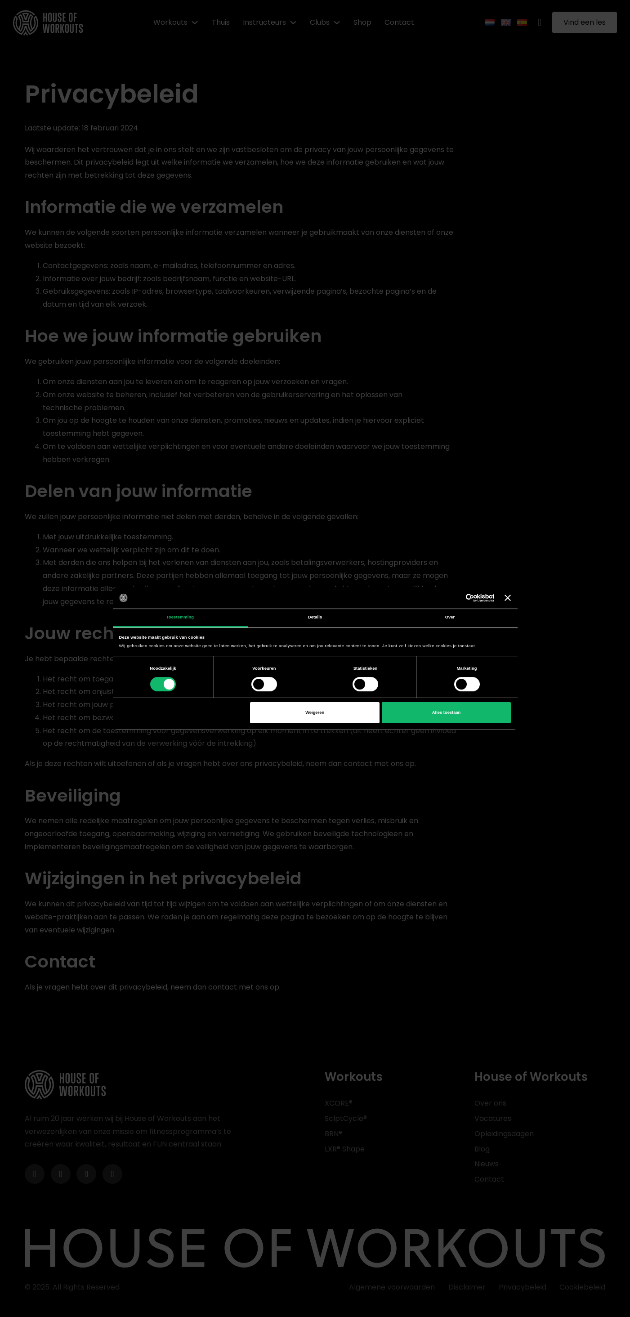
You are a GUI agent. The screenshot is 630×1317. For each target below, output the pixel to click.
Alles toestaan (446, 712)
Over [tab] (450, 617)
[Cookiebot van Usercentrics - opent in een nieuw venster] (455, 598)
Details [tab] (315, 617)
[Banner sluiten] (508, 598)
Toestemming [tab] (180, 617)
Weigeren (314, 712)
